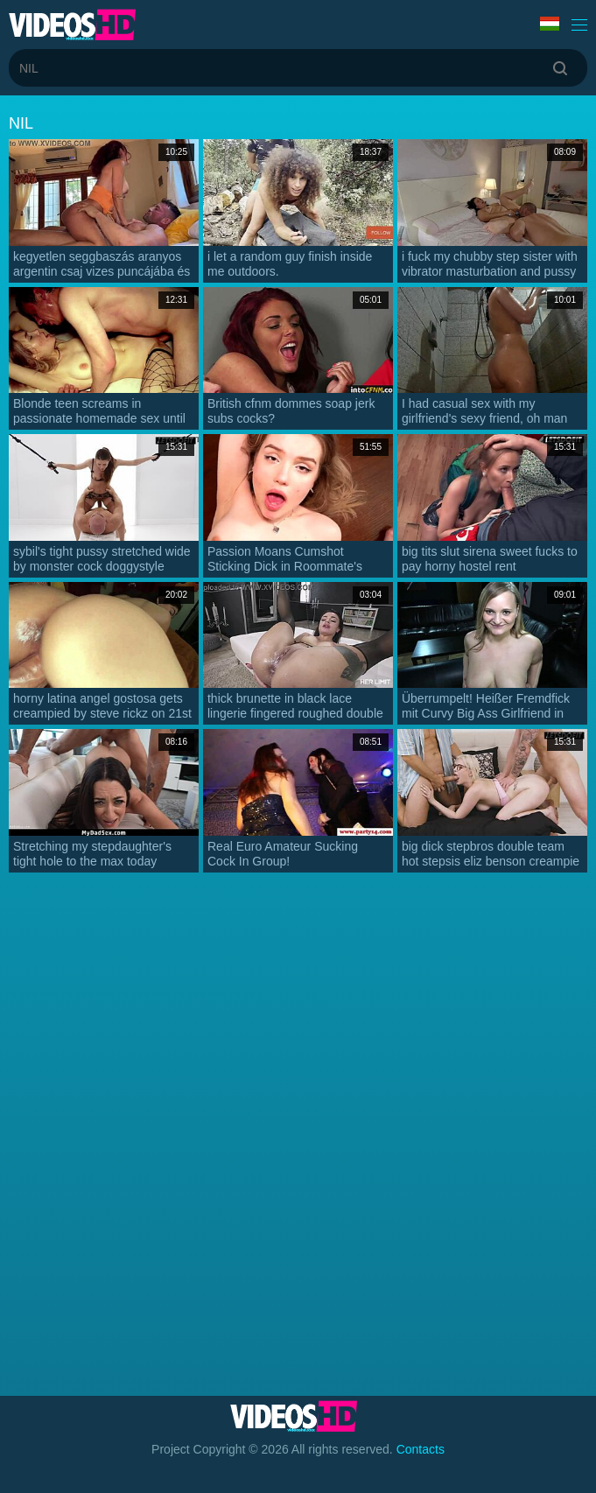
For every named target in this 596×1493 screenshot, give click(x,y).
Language (549, 24)
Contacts (420, 1449)
